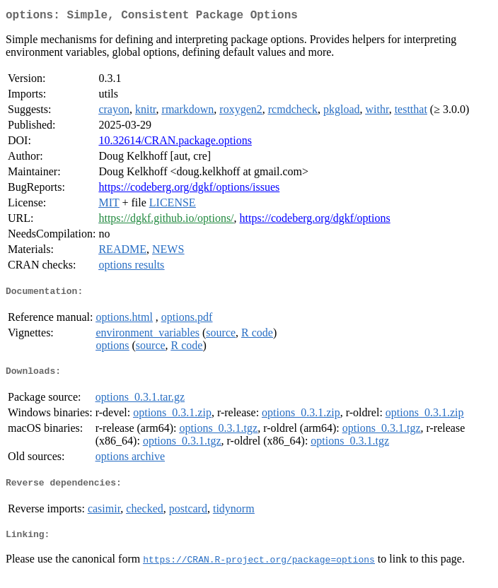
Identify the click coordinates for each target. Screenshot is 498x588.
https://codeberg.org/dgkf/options (315, 221)
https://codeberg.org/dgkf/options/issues (188, 190)
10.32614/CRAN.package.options (174, 143)
